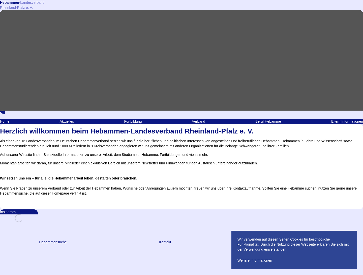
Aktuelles (66, 121)
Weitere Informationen (254, 260)
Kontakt (165, 242)
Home (4, 121)
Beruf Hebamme (268, 121)
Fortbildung (133, 121)
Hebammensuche (53, 242)
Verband (198, 121)
